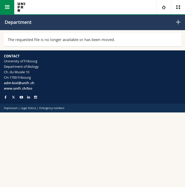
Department (18, 22)
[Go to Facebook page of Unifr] (5, 97)
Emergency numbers (51, 108)
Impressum (11, 108)
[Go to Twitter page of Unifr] (13, 97)
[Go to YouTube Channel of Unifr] (21, 97)
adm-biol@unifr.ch (19, 83)
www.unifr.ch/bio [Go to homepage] (18, 88)
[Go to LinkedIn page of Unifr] (28, 97)
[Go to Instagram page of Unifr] (35, 97)
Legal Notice (28, 108)
